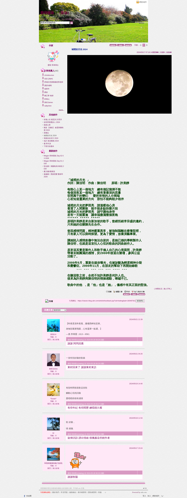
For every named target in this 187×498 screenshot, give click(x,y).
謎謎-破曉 (48, 85)
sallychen (47, 106)
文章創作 (55, 29)
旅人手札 (167, 289)
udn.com (144, 492)
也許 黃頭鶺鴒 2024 (51, 141)
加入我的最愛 (67, 19)
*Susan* (53, 399)
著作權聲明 (82, 492)
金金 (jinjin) (48, 79)
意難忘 (46, 133)
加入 (149, 496)
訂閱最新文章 (79, 19)
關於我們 (55, 492)
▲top (145, 488)
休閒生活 (158, 289)
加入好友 (43, 19)
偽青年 (46, 89)
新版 (64, 13)
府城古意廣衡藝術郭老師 (53, 82)
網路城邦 (143, 2)
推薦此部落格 (54, 19)
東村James (48, 102)
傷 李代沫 (47, 144)
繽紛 (46, 92)
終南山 (46, 99)
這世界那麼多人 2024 (52, 122)
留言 (49, 340)
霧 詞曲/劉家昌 (49, 171)
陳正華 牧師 (48, 96)
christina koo (49, 75)
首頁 (45, 29)
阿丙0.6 (53, 334)
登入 (144, 496)
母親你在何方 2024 (51, 138)
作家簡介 (91, 29)
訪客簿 (79, 29)
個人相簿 (68, 29)
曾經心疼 (47, 125)
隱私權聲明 (92, 492)
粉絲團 (28, 496)
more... (61, 110)
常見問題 (64, 492)
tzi (53, 433)
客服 (100, 492)
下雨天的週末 (49, 146)
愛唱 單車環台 (53, 65)
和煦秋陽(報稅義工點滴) (53, 463)
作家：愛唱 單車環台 (48, 17)
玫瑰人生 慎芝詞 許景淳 (53, 120)
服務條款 (72, 492)
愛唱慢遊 (47, 13)
